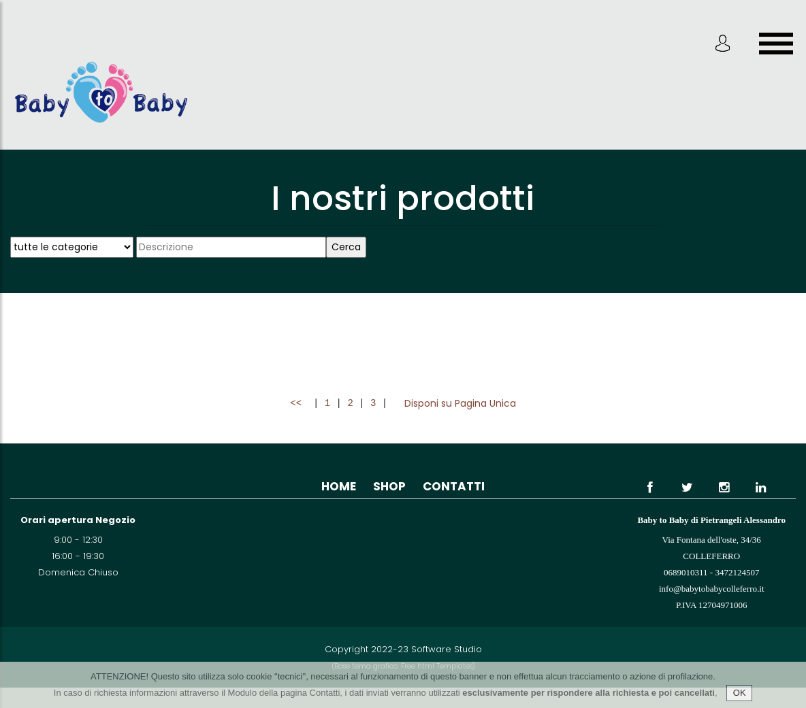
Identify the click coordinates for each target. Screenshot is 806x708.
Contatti (454, 486)
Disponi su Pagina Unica (460, 403)
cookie (259, 676)
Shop (389, 486)
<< (298, 403)
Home (338, 486)
